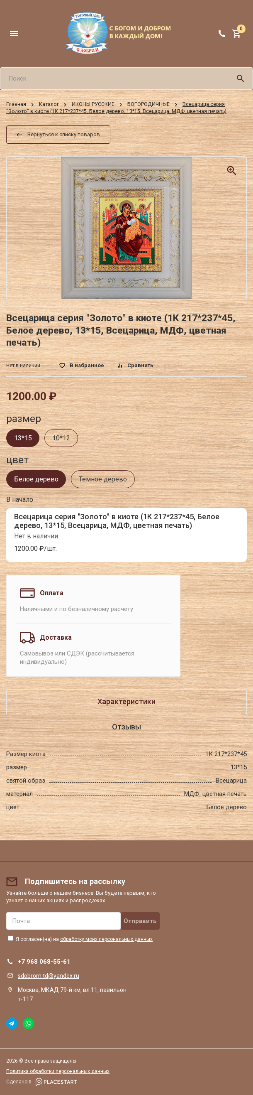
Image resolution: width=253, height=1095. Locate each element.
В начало (19, 499)
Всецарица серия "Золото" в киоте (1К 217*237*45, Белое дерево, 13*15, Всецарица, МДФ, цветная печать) (116, 520)
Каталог (49, 104)
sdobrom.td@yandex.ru (48, 975)
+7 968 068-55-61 (44, 961)
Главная (16, 104)
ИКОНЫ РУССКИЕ (93, 104)
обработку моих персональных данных (106, 939)
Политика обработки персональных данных (57, 1071)
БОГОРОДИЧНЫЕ (148, 104)
